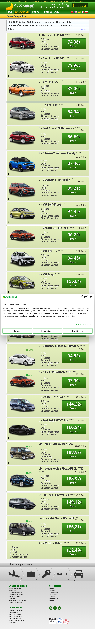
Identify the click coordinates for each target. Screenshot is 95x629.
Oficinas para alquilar (15, 593)
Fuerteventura (53, 593)
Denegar (17, 331)
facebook (55, 608)
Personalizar (47, 331)
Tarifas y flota (13, 591)
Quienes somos (13, 612)
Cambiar (84, 29)
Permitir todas (77, 331)
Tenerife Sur (52, 600)
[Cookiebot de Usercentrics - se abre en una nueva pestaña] (82, 296)
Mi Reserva (78, 4)
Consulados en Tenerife (16, 610)
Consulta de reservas (15, 602)
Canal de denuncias (15, 618)
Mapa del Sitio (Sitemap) (16, 620)
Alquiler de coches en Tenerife (15, 1)
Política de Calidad (80, 6)
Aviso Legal (12, 622)
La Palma (52, 597)
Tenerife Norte (53, 598)
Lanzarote (52, 591)
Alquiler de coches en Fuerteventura (74, 1)
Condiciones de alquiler (16, 595)
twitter (59, 608)
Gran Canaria (53, 595)
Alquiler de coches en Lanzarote (34, 1)
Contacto (12, 598)
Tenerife (51, 589)
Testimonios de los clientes (17, 600)
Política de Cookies (15, 614)
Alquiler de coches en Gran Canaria (53, 1)
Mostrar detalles (82, 324)
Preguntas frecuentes (15, 589)
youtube (50, 608)
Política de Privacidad (15, 616)
